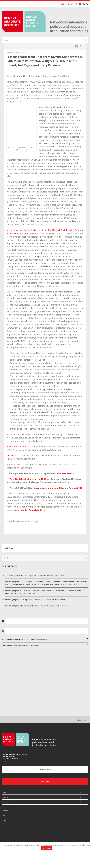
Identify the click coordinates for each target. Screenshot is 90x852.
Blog (4, 815)
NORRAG (10, 493)
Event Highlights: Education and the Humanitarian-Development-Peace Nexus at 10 (39, 606)
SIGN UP (70, 4)
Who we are (6, 802)
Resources (5, 797)
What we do (6, 811)
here (87, 845)
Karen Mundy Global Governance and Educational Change (24, 639)
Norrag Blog (20, 53)
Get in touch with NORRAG (45, 769)
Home (4, 792)
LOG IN (63, 4)
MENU (3, 4)
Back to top (80, 720)
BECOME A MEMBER (45, 781)
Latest (4, 820)
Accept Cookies (47, 848)
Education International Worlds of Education (20, 645)
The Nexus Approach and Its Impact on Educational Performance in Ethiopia (35, 575)
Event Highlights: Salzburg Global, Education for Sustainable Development (35, 599)
